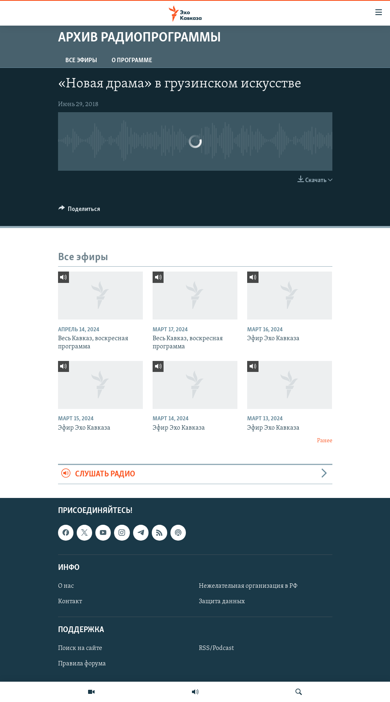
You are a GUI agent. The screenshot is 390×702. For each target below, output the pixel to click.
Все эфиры (81, 60)
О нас (66, 586)
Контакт (70, 601)
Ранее (324, 441)
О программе (132, 60)
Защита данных (222, 601)
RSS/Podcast (216, 648)
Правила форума (82, 664)
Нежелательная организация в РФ (248, 586)
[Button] (79, 211)
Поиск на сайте (80, 648)
